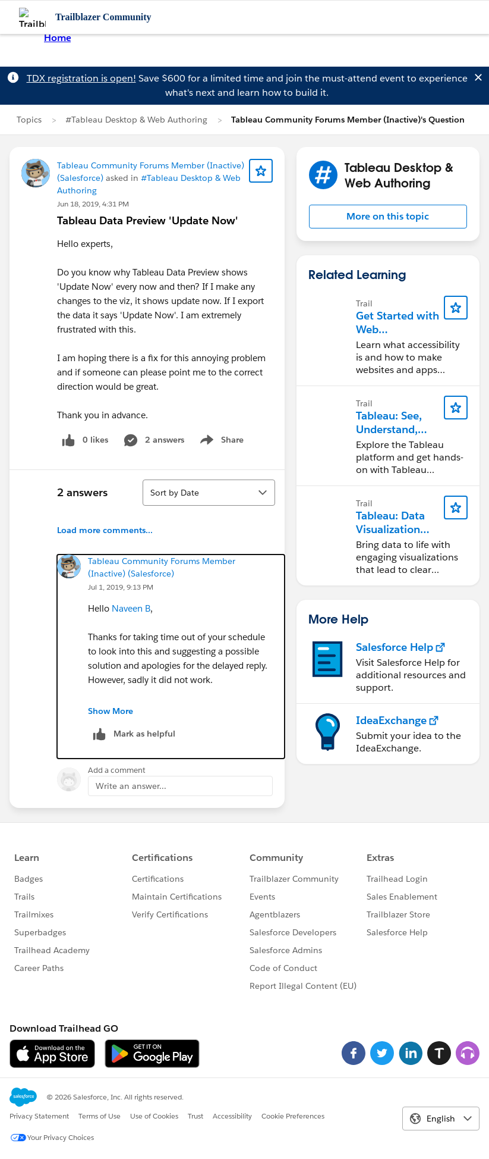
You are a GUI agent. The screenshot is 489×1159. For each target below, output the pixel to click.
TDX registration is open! (81, 78)
